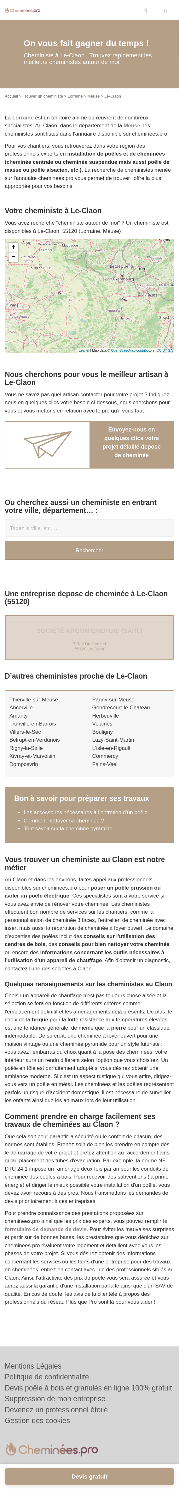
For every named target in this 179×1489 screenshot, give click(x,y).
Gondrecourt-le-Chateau (121, 708)
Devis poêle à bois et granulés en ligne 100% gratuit (88, 1388)
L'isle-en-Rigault (111, 748)
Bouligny (102, 732)
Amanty (18, 716)
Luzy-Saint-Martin (113, 740)
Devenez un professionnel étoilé (56, 1410)
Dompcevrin (23, 764)
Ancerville (21, 708)
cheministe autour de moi (88, 223)
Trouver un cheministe (43, 96)
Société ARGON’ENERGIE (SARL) (89, 630)
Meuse (93, 96)
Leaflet (84, 350)
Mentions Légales (33, 1366)
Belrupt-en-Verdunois (34, 740)
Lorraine (75, 96)
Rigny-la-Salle (26, 748)
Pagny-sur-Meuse (113, 700)
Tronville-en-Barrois (32, 724)
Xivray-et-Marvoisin (32, 756)
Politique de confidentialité (47, 1377)
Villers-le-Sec (25, 732)
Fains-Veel (105, 764)
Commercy (105, 756)
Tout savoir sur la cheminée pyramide (68, 829)
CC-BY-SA (164, 350)
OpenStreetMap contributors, (133, 350)
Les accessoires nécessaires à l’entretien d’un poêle (85, 812)
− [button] (13, 257)
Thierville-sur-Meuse (33, 700)
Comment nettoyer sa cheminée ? (64, 821)
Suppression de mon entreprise (55, 1399)
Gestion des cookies (37, 1420)
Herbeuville (105, 716)
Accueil (11, 96)
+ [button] (13, 247)
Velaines (102, 724)
